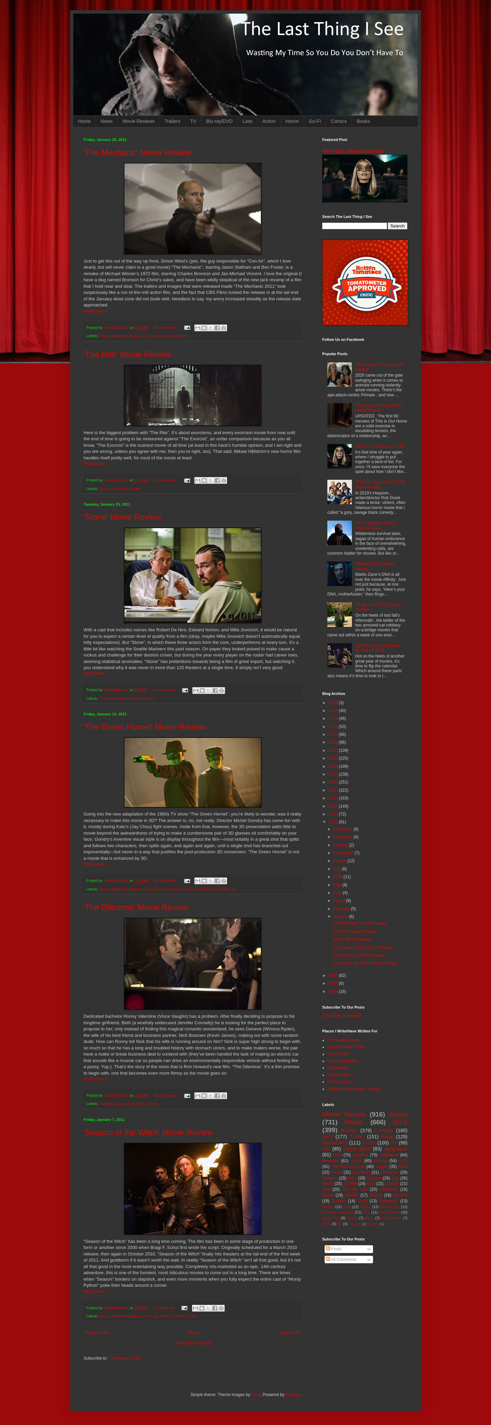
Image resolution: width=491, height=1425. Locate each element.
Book (402, 1166)
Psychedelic (391, 1218)
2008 (334, 991)
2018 (334, 766)
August (340, 860)
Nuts (371, 1183)
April (338, 892)
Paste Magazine (342, 1061)
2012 (334, 814)
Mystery (392, 1183)
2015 (334, 790)
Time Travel (389, 1212)
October (341, 845)
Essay (352, 1218)
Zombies (360, 1155)
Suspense (119, 489)
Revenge (179, 336)
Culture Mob (338, 1075)
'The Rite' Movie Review (127, 354)
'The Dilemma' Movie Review (136, 907)
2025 (334, 710)
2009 (334, 983)
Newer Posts (96, 1332)
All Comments (341, 1259)
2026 (334, 702)
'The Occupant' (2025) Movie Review (375, 525)
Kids (347, 1207)
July (337, 869)
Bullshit (338, 1201)
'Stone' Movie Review (122, 517)
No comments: (166, 328)
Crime (149, 336)
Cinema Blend (340, 1081)
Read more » (95, 311)
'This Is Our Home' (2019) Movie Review (378, 408)
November (343, 837)
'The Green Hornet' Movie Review (145, 726)
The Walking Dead (348, 1166)
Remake (163, 336)
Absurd (375, 1195)
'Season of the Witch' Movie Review (148, 1132)
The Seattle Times (343, 1040)
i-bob (256, 1394)
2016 (334, 782)
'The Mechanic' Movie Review (137, 152)
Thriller (135, 489)
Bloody (327, 1207)
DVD (337, 1155)
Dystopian (361, 1172)
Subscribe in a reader (341, 1015)
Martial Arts (202, 889)
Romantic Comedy (143, 1104)
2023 (334, 726)
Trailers (172, 121)
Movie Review (344, 1114)
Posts (333, 1249)
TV (193, 121)
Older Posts (289, 1332)
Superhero (388, 1155)
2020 (334, 750)
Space (328, 1195)
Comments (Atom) (125, 1358)
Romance (388, 1189)
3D (339, 1224)
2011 (334, 822)
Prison (117, 698)
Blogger (292, 1394)
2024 (334, 718)
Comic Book (169, 889)
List (326, 1149)
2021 (334, 742)
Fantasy (374, 1178)
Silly (192, 1316)
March (339, 900)
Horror (292, 121)
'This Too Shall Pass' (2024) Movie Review (380, 484)
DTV (403, 1160)
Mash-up (354, 1224)
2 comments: (165, 1308)
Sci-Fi (315, 121)
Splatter (350, 1183)
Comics (339, 121)
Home (84, 121)
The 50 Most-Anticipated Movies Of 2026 (377, 648)
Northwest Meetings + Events (354, 1089)
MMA (326, 1224)
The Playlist (337, 1054)
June (338, 876)
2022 (334, 734)
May (337, 885)
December (343, 829)
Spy (395, 1178)
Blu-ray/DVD (219, 121)
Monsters (179, 1316)
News (107, 121)
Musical (352, 1195)
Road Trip (330, 1218)
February (342, 908)
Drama (104, 698)
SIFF (327, 1136)
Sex (366, 1212)
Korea (356, 1160)
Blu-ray (380, 1160)
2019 (334, 758)
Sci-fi (400, 1122)
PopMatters (337, 1067)
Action (269, 121)
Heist (369, 1218)
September (344, 853)
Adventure (119, 336)
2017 (334, 774)
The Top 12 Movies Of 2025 (352, 151)
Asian (387, 1136)
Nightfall (373, 1224)
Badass (136, 336)
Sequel (381, 1166)
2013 (334, 806)
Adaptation (395, 1149)
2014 (334, 798)
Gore (362, 1201)
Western (329, 1178)
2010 (334, 975)
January (341, 916)
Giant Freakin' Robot (346, 1047)
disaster (400, 1195)
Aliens (327, 1183)
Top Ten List (354, 1189)
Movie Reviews (138, 121)
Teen (352, 1178)
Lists (247, 121)
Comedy (151, 889)
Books (363, 121)
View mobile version (193, 1343)
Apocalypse (389, 1207)
